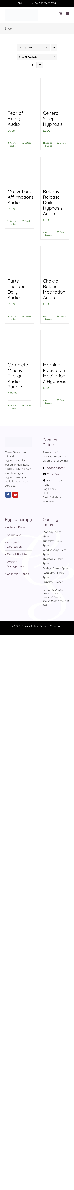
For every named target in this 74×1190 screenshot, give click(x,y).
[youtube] (15, 495)
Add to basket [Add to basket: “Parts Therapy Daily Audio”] (13, 317)
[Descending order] (54, 47)
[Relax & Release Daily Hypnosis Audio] (55, 171)
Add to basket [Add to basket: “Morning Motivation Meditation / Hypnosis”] (48, 401)
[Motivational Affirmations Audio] (19, 171)
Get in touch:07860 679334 (37, 3)
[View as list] (40, 65)
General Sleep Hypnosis (52, 118)
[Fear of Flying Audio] (19, 92)
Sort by (25, 47)
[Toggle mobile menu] (67, 13)
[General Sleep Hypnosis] (55, 92)
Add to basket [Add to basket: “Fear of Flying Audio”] (13, 144)
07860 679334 (54, 468)
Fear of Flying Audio (15, 118)
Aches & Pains (16, 527)
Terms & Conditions (51, 626)
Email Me (51, 474)
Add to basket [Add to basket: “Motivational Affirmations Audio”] (13, 222)
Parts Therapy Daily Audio (17, 289)
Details (27, 143)
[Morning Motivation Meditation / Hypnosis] (55, 344)
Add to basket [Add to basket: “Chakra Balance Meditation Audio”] (48, 317)
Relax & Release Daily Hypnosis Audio (52, 202)
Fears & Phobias (17, 554)
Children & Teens (18, 573)
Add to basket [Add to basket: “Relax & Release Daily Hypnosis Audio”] (48, 233)
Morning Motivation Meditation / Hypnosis (54, 373)
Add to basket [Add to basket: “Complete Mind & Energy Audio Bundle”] (13, 407)
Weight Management (16, 564)
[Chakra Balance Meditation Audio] (55, 260)
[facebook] (8, 495)
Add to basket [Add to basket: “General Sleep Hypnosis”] (48, 144)
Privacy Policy (30, 626)
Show (28, 57)
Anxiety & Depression (14, 544)
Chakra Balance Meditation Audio (54, 289)
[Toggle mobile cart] (60, 13)
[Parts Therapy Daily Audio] (19, 260)
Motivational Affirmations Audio (21, 196)
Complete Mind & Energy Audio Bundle (18, 376)
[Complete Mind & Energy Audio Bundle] (19, 344)
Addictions (14, 534)
